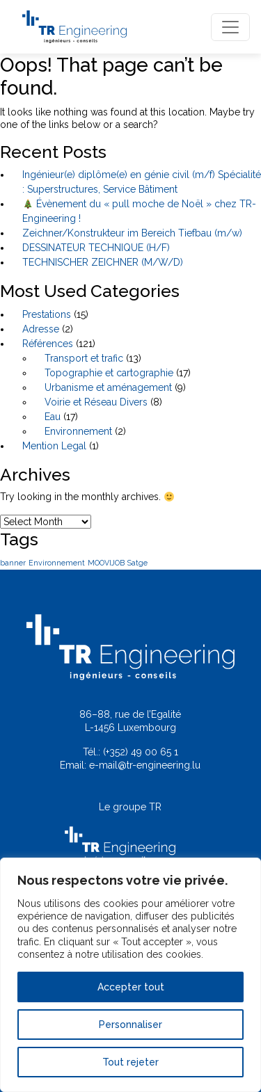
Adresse (40, 329)
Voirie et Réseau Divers (96, 402)
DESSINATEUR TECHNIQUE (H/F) (96, 247)
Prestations (46, 314)
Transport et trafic (84, 358)
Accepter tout (130, 987)
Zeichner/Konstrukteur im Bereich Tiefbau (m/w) (132, 233)
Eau (53, 416)
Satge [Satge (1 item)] (137, 563)
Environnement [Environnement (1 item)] (57, 563)
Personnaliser (130, 1024)
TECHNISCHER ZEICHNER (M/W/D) (102, 262)
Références (47, 343)
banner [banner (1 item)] (13, 563)
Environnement (78, 431)
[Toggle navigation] (230, 27)
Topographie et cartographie (109, 372)
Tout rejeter (130, 1062)
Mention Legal (54, 445)
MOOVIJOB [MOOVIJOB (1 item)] (106, 563)
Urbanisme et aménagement (108, 387)
